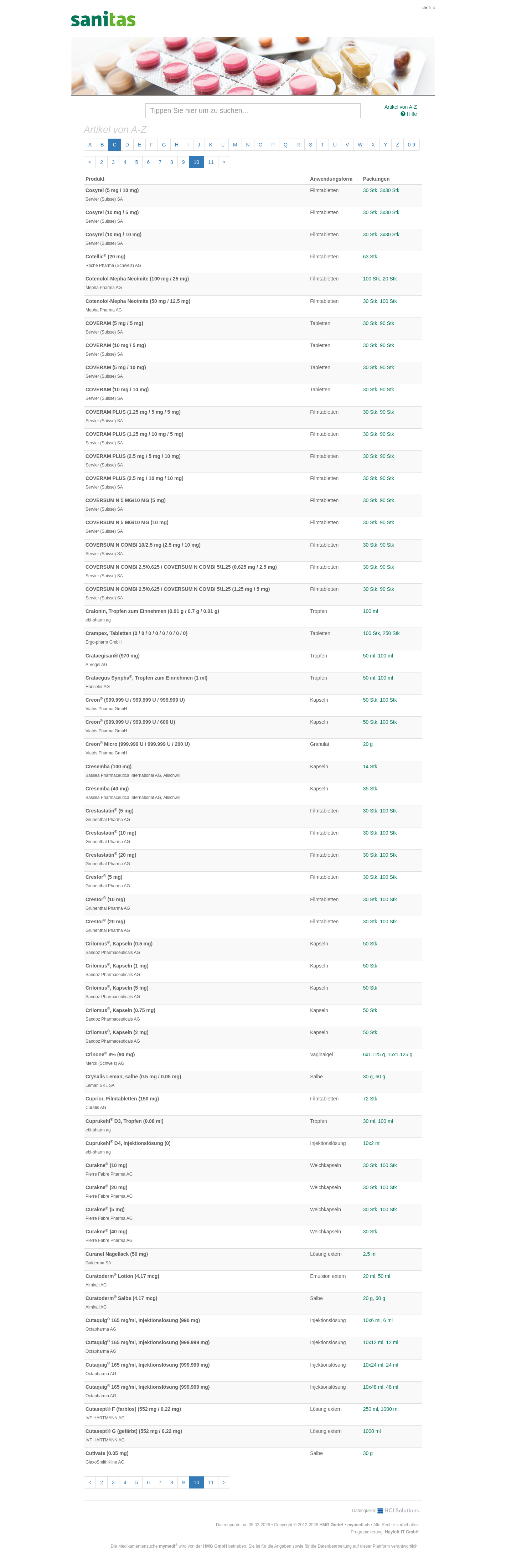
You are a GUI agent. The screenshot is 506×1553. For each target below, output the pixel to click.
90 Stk (387, 323)
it (434, 7)
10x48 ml (373, 1387)
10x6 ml (372, 1320)
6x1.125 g (374, 1054)
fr (430, 7)
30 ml (369, 1121)
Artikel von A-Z (400, 107)
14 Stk (370, 766)
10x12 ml (373, 1342)
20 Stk (390, 279)
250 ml (370, 1409)
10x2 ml (372, 1143)
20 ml (369, 1276)
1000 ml (390, 1409)
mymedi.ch (358, 1524)
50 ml (369, 656)
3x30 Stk (389, 190)
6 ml (388, 1320)
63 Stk (370, 256)
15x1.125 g (400, 1054)
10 (197, 162)
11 (211, 162)
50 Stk (370, 700)
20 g (368, 744)
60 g (380, 1076)
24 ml (392, 1365)
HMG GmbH (331, 1524)
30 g (368, 1076)
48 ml (392, 1387)
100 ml (370, 611)
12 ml (392, 1342)
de (425, 7)
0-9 (411, 145)
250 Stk (391, 633)
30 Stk (370, 190)
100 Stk (371, 279)
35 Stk (370, 788)
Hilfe (409, 114)
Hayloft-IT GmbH (402, 1531)
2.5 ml (370, 1254)
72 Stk (370, 1098)
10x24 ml (373, 1365)
